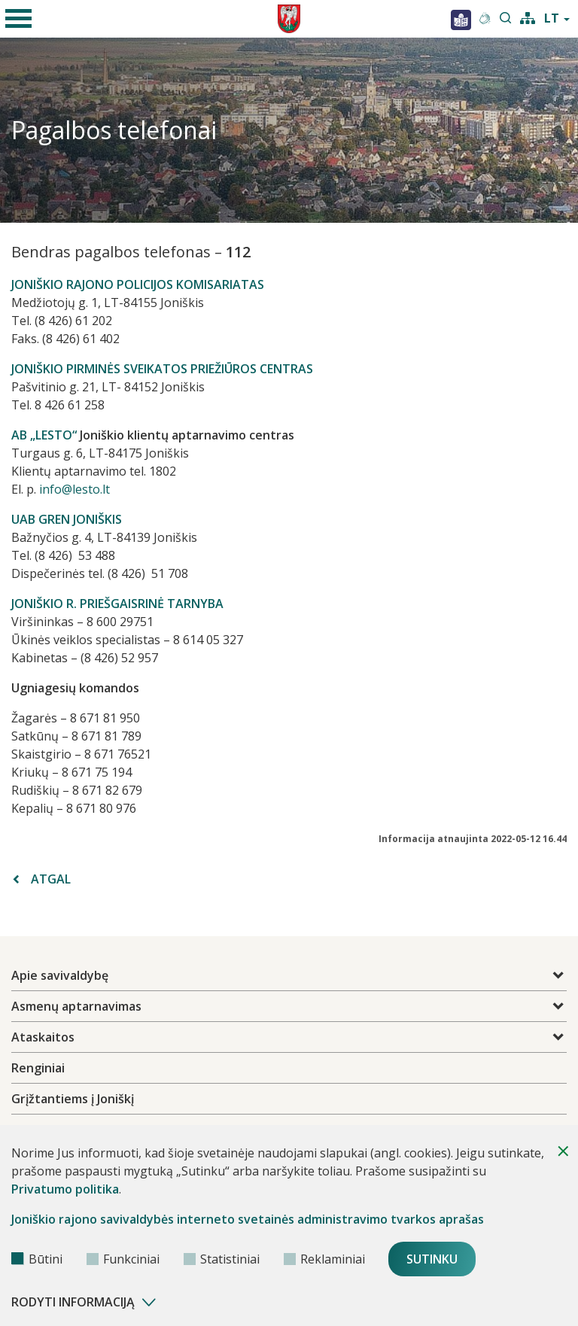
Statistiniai (222, 1259)
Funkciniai (123, 1259)
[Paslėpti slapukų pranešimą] (563, 1151)
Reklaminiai (324, 1259)
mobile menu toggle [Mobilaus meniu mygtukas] (16, 10)
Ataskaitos (43, 1037)
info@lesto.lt (74, 489)
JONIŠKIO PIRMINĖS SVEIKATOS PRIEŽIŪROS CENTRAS (162, 368)
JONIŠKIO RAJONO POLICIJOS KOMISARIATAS (137, 284)
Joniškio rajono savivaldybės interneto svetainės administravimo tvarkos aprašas (247, 1219)
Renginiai (38, 1068)
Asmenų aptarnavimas (76, 1006)
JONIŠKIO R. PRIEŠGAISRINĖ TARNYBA (117, 603)
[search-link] (506, 19)
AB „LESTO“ (44, 435)
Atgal (42, 879)
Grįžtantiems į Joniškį (72, 1098)
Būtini (37, 1259)
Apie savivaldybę (59, 975)
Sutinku (432, 1259)
